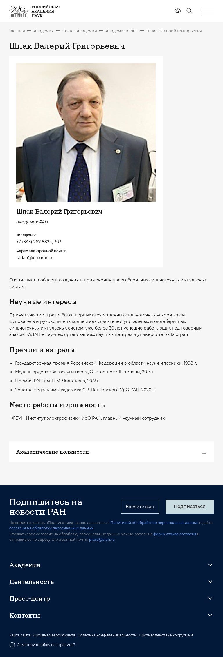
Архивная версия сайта (54, 635)
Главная (17, 30)
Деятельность (31, 581)
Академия (44, 30)
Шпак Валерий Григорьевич (174, 30)
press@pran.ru (102, 539)
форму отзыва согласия (174, 534)
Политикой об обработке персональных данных (154, 522)
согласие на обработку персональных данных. (51, 528)
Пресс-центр (29, 598)
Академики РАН (122, 30)
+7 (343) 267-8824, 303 (38, 241)
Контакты (24, 615)
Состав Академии (79, 30)
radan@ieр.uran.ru (35, 257)
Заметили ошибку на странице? (42, 645)
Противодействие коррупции (166, 635)
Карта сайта (20, 635)
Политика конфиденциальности (107, 635)
